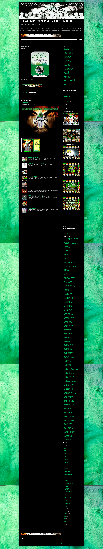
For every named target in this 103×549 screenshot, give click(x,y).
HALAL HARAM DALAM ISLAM (69, 59)
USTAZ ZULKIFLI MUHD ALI (69, 439)
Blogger (61, 543)
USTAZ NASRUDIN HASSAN (69, 383)
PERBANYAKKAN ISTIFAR (69, 499)
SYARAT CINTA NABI (68, 482)
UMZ (64, 105)
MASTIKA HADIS (67, 64)
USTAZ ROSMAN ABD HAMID (69, 404)
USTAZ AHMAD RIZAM (68, 308)
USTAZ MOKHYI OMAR (68, 380)
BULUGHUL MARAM (67, 56)
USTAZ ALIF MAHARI (67, 313)
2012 (65, 522)
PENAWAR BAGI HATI (68, 69)
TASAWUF (37, 28)
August (66, 465)
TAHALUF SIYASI (67, 270)
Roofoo (53, 543)
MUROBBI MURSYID (65, 30)
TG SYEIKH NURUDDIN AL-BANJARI (70, 286)
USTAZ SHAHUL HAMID (68, 408)
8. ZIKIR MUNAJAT (67, 251)
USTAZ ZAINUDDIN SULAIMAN (69, 431)
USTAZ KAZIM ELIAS (67, 361)
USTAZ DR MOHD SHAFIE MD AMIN (70, 336)
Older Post (56, 96)
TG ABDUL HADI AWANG (68, 278)
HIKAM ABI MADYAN (67, 63)
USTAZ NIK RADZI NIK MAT (69, 387)
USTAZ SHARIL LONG (68, 412)
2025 (65, 445)
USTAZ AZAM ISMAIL (67, 318)
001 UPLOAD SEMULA (68, 239)
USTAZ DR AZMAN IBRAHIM (69, 332)
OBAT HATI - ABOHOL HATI (70, 492)
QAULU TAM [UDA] (67, 72)
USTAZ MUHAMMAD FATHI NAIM (70, 381)
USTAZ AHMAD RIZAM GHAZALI (69, 309)
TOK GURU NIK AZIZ (67, 290)
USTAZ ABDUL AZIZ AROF (68, 294)
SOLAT (58, 28)
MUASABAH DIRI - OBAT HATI (70, 479)
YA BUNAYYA (66, 85)
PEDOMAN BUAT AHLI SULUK (69, 68)
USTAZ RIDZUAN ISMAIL (68, 399)
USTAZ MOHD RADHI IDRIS (69, 375)
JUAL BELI (22, 30)
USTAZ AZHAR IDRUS (68, 320)
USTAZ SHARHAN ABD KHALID (69, 411)
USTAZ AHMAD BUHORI (68, 301)
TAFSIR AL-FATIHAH (67, 77)
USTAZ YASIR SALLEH (68, 423)
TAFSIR (79, 28)
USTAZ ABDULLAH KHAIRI (68, 298)
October (66, 462)
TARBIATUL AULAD (31, 30)
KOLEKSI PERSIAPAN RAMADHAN (70, 266)
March (66, 511)
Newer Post (24, 96)
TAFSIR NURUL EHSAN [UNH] (69, 80)
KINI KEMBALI (24, 102)
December (67, 459)
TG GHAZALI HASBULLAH (68, 281)
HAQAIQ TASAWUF (67, 60)
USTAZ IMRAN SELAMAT (68, 352)
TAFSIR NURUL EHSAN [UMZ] (69, 79)
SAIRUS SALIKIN (67, 75)
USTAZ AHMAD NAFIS (68, 306)
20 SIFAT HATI (66, 48)
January (66, 514)
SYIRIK (66, 477)
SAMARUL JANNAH (67, 76)
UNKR (65, 108)
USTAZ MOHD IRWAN (68, 368)
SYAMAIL (48, 28)
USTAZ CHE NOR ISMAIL (68, 325)
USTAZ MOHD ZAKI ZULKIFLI (69, 377)
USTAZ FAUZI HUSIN (67, 341)
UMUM (38, 30)
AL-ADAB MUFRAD (67, 52)
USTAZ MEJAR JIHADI (68, 364)
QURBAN (69, 28)
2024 (65, 447)
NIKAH (63, 28)
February (66, 513)
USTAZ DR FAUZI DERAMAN (69, 334)
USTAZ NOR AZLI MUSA (68, 391)
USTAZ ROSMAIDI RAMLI (68, 403)
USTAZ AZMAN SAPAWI (68, 324)
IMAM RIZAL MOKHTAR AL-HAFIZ (70, 262)
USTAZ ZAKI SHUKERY (68, 435)
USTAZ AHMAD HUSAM (68, 304)
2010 (65, 525)
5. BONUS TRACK (67, 247)
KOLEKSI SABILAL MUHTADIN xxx (34, 189)
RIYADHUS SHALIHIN (68, 73)
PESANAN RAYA (68, 472)
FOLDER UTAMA (24, 43)
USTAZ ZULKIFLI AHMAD (68, 436)
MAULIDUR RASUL (67, 65)
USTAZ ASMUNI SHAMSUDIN (69, 317)
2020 (65, 453)
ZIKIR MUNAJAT (55, 30)
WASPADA (67, 486)
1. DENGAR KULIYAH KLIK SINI (69, 241)
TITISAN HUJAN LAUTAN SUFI (69, 83)
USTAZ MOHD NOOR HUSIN (69, 372)
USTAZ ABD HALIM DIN (68, 293)
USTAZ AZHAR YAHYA (68, 322)
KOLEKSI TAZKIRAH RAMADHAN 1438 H (72, 469)
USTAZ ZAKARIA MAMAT (68, 432)
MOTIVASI (65, 269)
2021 (65, 451)
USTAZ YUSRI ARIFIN (68, 425)
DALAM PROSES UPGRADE (47, 21)
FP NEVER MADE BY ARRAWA (33, 170)
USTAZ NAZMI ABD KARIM (68, 385)
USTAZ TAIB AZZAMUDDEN (69, 419)
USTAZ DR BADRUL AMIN (68, 333)
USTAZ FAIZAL (66, 338)
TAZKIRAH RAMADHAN (77, 30)
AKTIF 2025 (66, 254)
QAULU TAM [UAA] (67, 71)
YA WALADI (66, 87)
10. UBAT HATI (66, 242)
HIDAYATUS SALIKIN (67, 61)
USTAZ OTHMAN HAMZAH (68, 396)
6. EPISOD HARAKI (67, 249)
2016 (65, 516)
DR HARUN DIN (66, 257)
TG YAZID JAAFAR (67, 289)
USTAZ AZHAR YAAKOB (68, 321)
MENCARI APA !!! (68, 505)
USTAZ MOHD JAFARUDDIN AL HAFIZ (71, 369)
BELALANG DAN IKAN (32, 208)
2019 (65, 454)
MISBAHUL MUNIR (67, 67)
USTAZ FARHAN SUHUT (68, 340)
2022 (65, 450)
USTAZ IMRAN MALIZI (68, 350)
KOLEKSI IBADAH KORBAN (69, 265)
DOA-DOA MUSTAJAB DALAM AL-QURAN (72, 485)
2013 (65, 521)
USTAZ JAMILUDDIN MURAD (69, 357)
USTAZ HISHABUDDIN (68, 349)
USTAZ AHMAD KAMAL (68, 305)
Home (21, 28)
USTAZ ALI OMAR (67, 312)
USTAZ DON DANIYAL (68, 329)
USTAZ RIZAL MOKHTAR (68, 400)
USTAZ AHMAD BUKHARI (68, 302)
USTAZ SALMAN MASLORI (68, 407)
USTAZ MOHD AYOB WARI (68, 365)
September (67, 463)
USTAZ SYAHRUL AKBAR (68, 415)
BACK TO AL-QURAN (68, 474)
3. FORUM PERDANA (67, 245)
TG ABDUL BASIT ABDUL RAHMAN (70, 277)
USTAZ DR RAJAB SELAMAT (69, 337)
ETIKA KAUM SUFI (68, 489)
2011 (65, 524)
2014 (65, 519)
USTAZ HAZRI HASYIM (68, 348)
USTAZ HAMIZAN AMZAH (68, 342)
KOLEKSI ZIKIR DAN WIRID (69, 267)
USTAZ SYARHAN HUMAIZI (69, 416)
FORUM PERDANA (46, 30)
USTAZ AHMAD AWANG (68, 300)
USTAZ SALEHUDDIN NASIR (69, 405)
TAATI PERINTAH (68, 494)
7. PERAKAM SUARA (67, 250)
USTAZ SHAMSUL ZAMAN (68, 409)
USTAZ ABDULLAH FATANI (68, 297)
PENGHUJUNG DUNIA (69, 483)
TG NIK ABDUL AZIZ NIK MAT (69, 285)
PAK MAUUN (67, 500)
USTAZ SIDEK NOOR (67, 413)
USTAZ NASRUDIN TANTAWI (69, 384)
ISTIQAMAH (67, 488)
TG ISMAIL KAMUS (67, 282)
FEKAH (31, 28)
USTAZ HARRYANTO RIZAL (69, 345)
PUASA (74, 28)
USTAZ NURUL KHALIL (68, 395)
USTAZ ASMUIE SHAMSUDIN (69, 316)
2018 (65, 456)
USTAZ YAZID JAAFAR (68, 424)
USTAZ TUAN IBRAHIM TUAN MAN (70, 420)
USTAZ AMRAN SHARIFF (68, 314)
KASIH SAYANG (67, 471)
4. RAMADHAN (66, 246)
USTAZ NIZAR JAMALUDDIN (69, 389)
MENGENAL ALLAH (68, 502)
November (67, 460)
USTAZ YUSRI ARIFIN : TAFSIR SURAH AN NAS (36, 163)
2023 (65, 448)
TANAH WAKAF (66, 271)
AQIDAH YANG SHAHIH (69, 491)
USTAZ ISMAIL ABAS (67, 353)
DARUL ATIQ (66, 255)
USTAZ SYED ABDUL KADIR (69, 417)
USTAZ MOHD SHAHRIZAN (69, 376)
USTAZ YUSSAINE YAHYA (68, 428)
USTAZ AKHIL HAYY (67, 310)
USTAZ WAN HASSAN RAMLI (69, 421)
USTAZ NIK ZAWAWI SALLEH (69, 388)
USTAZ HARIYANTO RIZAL (68, 344)
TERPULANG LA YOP (68, 497)
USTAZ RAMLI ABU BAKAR (69, 397)
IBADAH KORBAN (67, 261)
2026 (65, 444)
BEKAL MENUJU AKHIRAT (68, 53)
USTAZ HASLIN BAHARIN (68, 346)
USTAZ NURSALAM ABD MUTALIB (70, 393)
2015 (65, 518)
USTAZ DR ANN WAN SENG (69, 330)
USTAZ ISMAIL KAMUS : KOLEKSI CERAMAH (36, 195)
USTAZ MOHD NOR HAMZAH (69, 373)
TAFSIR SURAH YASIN (68, 81)
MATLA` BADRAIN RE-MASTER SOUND (35, 201)
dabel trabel (67, 506)
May (66, 508)
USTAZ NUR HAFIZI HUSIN (69, 392)
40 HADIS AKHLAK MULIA (68, 49)
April (66, 510)
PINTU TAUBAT (67, 480)
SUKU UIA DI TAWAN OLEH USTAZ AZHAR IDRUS (37, 182)
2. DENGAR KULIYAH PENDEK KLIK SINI (71, 243)
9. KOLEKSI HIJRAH (67, 253)
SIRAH (42, 28)
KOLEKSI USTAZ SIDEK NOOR (33, 157)
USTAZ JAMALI (66, 356)
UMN (64, 104)
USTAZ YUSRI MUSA (67, 427)
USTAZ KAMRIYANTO (68, 360)
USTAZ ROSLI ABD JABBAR (69, 401)
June (66, 468)
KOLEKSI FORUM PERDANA (33, 176)
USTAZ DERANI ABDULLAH (69, 328)
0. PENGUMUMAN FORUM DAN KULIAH (71, 238)
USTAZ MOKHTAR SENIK (68, 379)
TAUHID (26, 28)
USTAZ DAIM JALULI (67, 326)
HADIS (53, 28)
